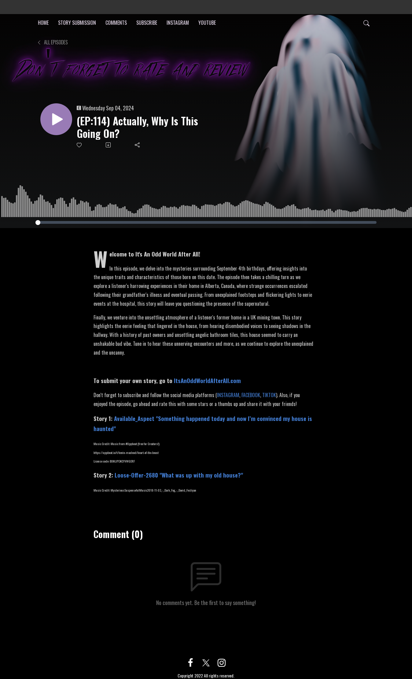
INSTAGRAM (178, 22)
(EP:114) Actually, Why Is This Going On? (137, 127)
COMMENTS (116, 22)
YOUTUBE (207, 22)
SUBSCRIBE (146, 22)
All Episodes (52, 42)
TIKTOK (269, 395)
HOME (43, 22)
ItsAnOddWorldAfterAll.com (207, 380)
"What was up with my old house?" (179, 475)
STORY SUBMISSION (77, 22)
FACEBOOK (250, 395)
